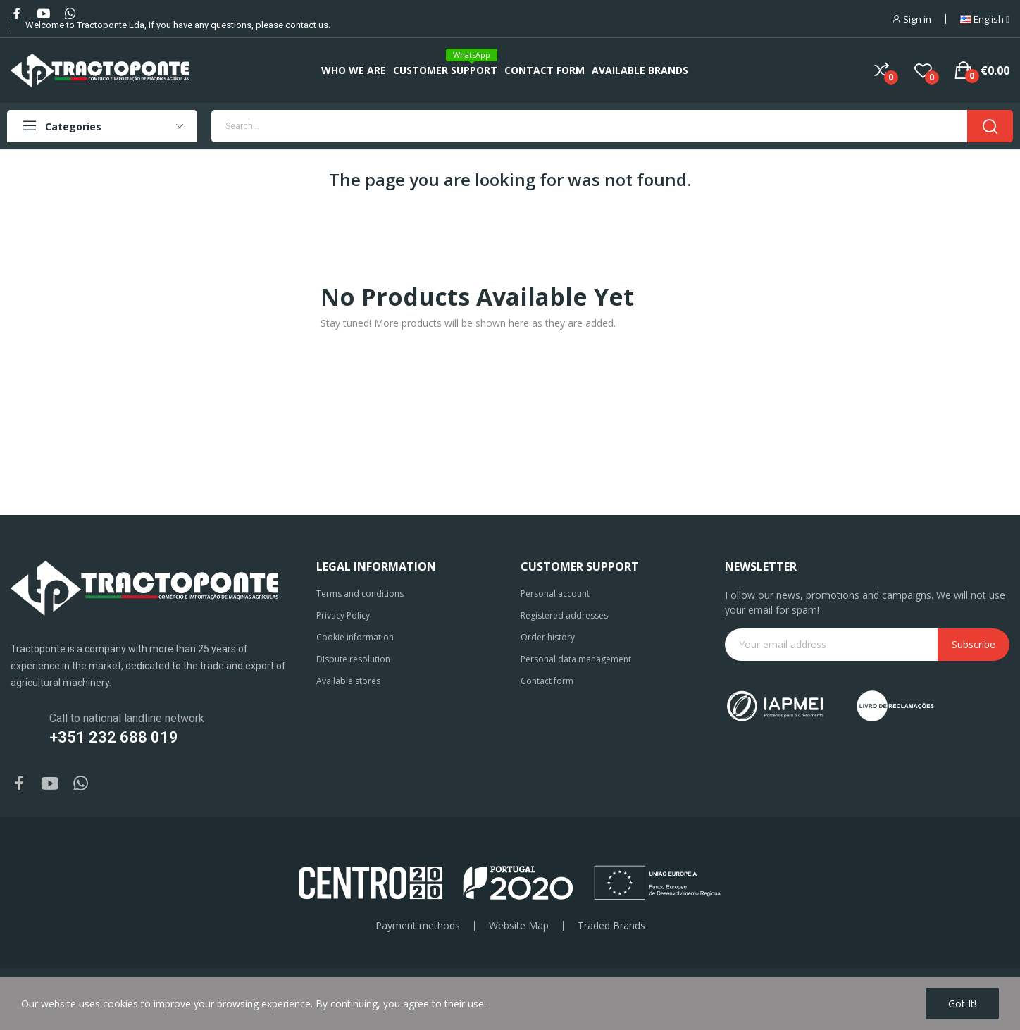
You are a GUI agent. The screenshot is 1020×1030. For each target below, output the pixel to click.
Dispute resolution (353, 659)
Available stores (348, 681)
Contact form (547, 681)
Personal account (555, 594)
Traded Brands (611, 926)
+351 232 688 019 (113, 737)
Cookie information (355, 637)
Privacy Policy (343, 615)
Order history (548, 637)
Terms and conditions (360, 594)
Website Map (519, 926)
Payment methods (417, 926)
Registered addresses (564, 615)
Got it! (962, 1003)
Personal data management (576, 659)
